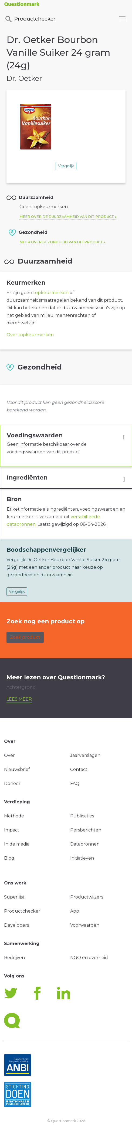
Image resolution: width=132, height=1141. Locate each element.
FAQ (74, 783)
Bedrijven (14, 957)
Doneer (12, 783)
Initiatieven (82, 858)
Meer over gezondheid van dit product (61, 242)
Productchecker (30, 19)
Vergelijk (66, 166)
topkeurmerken (51, 292)
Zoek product (25, 637)
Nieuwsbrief (17, 769)
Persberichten (85, 830)
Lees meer (19, 699)
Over (9, 755)
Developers (16, 925)
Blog (9, 858)
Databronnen (85, 844)
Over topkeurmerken (30, 334)
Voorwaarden (84, 925)
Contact (78, 769)
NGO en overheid (89, 957)
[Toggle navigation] (122, 19)
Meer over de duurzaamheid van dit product (66, 217)
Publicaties (82, 816)
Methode (14, 816)
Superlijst (14, 897)
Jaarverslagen (85, 755)
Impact (11, 830)
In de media (16, 844)
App (74, 911)
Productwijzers (86, 897)
